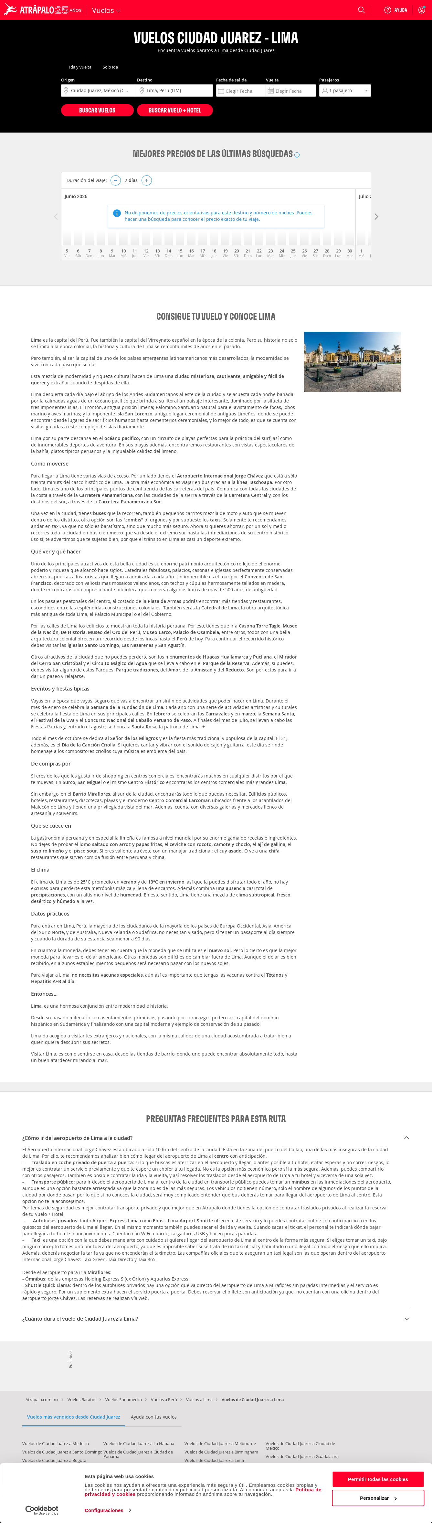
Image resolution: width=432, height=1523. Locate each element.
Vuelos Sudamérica (123, 1399)
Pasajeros (329, 80)
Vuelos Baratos (82, 1399)
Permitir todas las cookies (378, 1479)
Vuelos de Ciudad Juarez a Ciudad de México (300, 1446)
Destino (145, 80)
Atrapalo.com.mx (42, 1399)
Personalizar (378, 1498)
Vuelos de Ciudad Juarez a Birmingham (221, 1452)
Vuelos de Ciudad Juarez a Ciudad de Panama (138, 1454)
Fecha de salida (231, 80)
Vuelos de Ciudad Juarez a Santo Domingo (62, 1452)
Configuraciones (104, 1510)
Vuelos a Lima (199, 1399)
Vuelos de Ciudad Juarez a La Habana (138, 1443)
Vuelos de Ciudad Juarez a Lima (214, 1460)
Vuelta (272, 80)
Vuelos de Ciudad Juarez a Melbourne (220, 1443)
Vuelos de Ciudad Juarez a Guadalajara (302, 1456)
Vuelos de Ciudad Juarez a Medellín (55, 1443)
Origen (68, 80)
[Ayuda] (395, 10)
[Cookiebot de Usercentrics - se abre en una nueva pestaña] (42, 1510)
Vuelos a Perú (164, 1399)
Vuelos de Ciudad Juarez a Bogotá (54, 1460)
